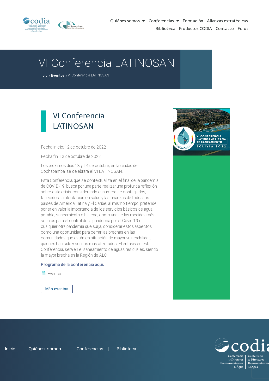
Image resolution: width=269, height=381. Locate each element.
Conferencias (164, 21)
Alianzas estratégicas (227, 20)
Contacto (225, 28)
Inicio (43, 76)
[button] (57, 289)
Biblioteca (165, 28)
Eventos (58, 76)
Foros (243, 28)
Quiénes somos (127, 21)
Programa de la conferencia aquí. (72, 264)
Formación (193, 20)
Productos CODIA (195, 28)
